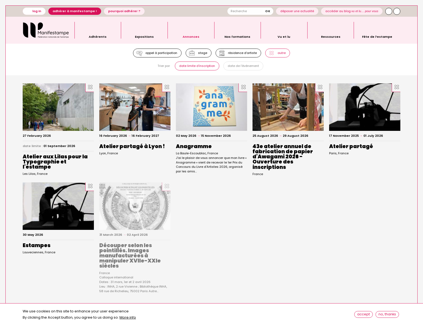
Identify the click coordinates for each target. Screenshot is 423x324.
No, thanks (388, 314)
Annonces (191, 36)
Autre (284, 53)
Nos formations (237, 36)
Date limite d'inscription (196, 68)
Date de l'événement (244, 68)
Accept (365, 314)
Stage (202, 53)
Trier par (162, 68)
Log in (36, 11)
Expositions (144, 36)
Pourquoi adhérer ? (124, 11)
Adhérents (98, 36)
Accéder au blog (351, 11)
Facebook (396, 11)
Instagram (388, 11)
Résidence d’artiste (243, 53)
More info (128, 318)
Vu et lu (284, 36)
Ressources (330, 36)
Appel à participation (159, 53)
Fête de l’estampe (377, 36)
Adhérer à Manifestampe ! (75, 11)
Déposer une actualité (297, 11)
